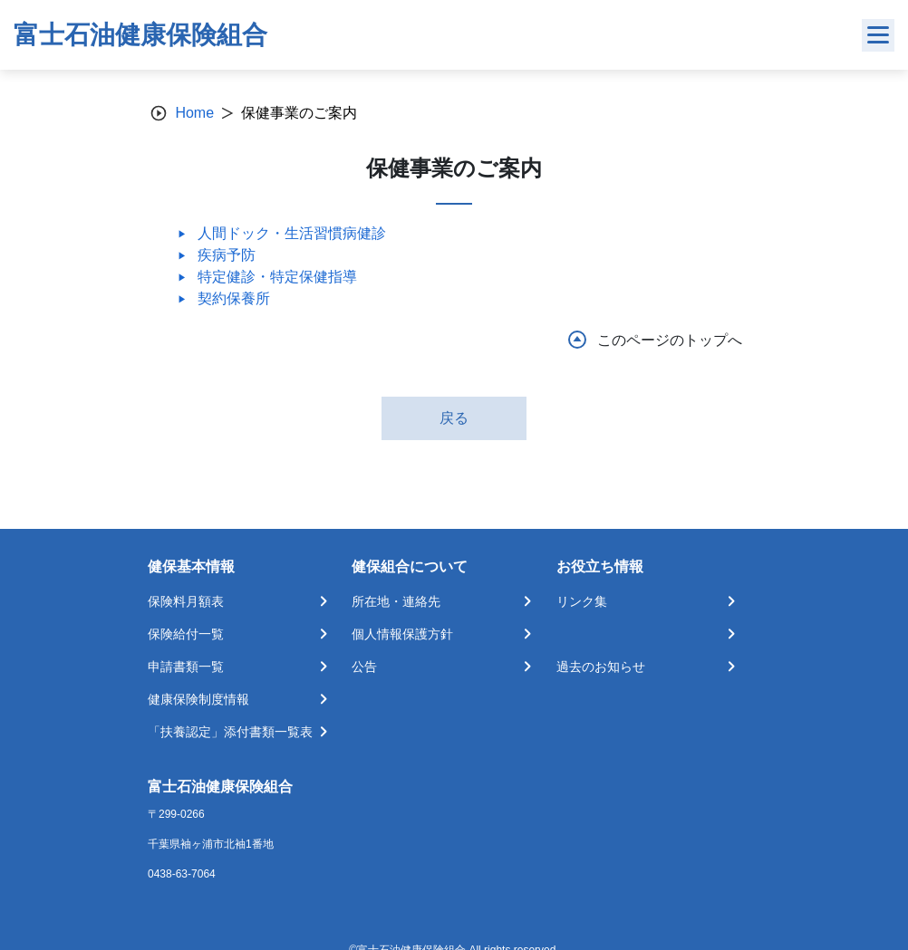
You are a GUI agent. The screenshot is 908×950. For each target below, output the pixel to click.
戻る (454, 418)
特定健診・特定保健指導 (277, 276)
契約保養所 (234, 298)
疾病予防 (227, 255)
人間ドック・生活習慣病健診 (292, 233)
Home (194, 112)
